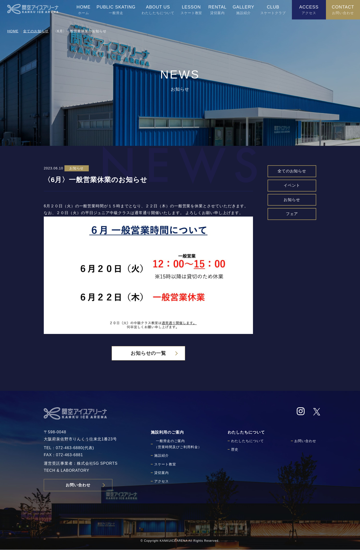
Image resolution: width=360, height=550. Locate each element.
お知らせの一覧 (148, 353)
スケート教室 (165, 464)
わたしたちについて (247, 441)
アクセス (161, 481)
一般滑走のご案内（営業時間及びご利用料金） (177, 444)
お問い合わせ (78, 485)
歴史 (234, 450)
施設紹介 (161, 456)
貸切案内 (161, 473)
